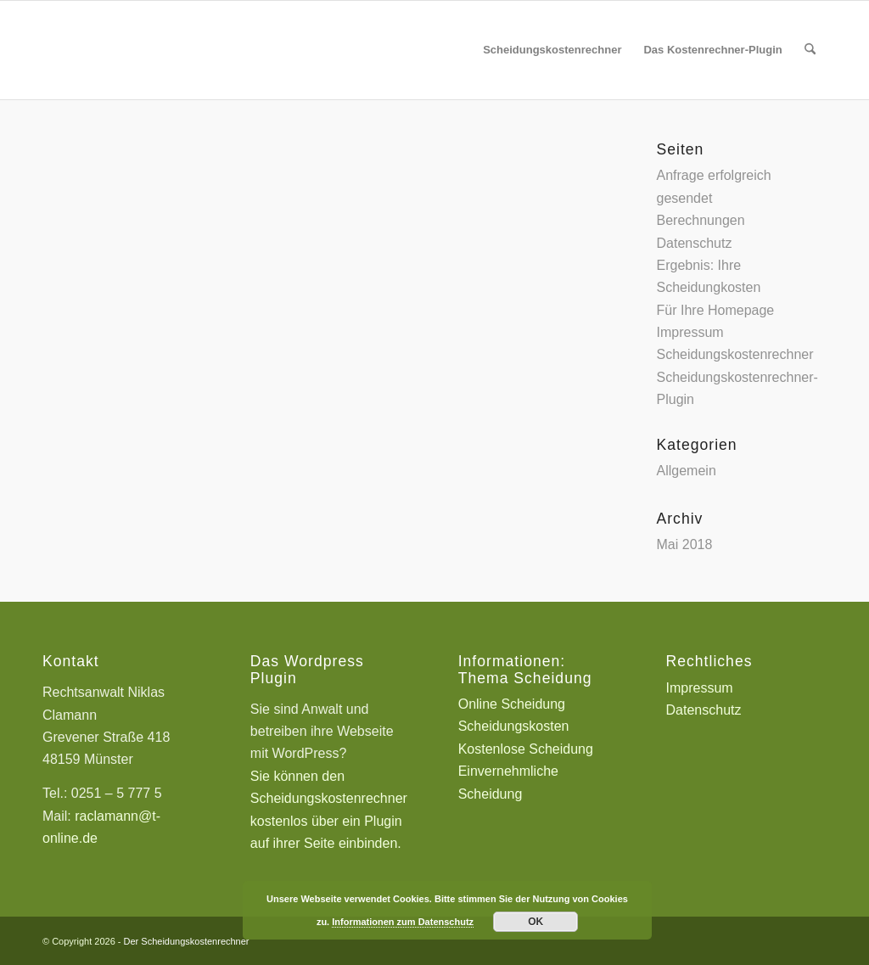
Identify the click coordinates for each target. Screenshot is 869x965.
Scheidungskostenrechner (735, 354)
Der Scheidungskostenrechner (186, 941)
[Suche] (810, 50)
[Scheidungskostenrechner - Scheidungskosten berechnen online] (169, 50)
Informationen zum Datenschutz (403, 922)
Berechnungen (701, 220)
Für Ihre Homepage (716, 310)
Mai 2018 (685, 544)
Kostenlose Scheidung (525, 749)
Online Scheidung (511, 704)
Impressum (690, 332)
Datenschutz (694, 243)
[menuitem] (552, 50)
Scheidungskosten (513, 726)
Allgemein (686, 470)
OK (535, 922)
